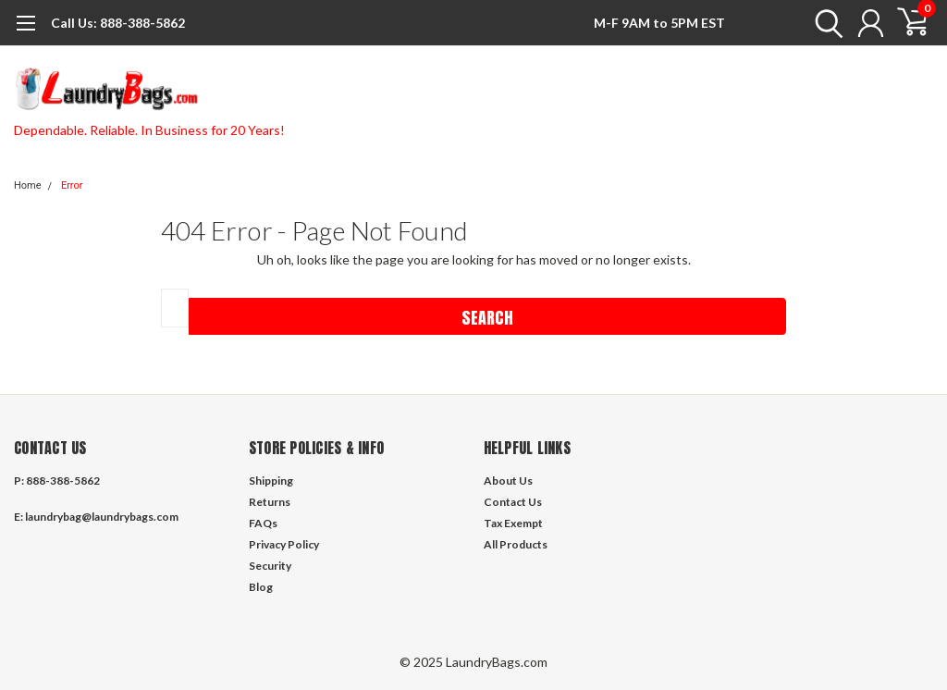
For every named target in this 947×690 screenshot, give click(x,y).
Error (72, 185)
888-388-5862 (118, 23)
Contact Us (513, 502)
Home (28, 185)
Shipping (271, 480)
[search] (824, 23)
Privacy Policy (284, 544)
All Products (515, 544)
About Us (508, 480)
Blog (261, 587)
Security (270, 566)
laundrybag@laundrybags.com (101, 517)
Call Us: (74, 23)
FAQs (263, 523)
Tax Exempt (513, 523)
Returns (269, 502)
